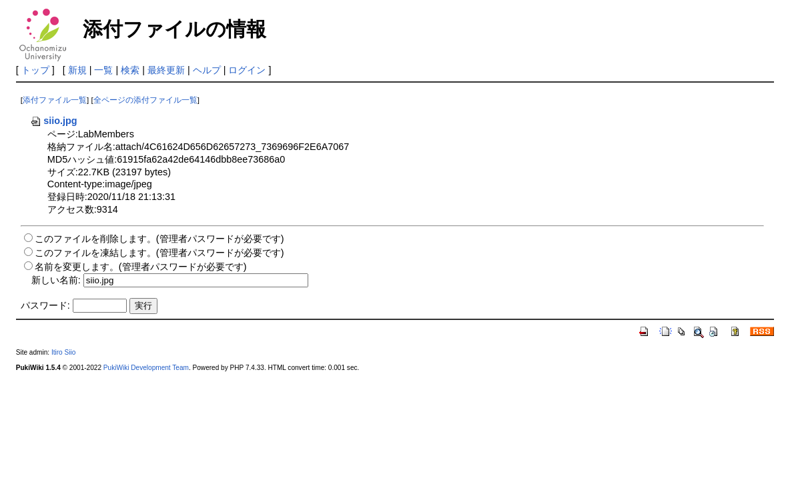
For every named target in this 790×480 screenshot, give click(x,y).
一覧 (103, 70)
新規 (77, 70)
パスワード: (45, 305)
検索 (130, 70)
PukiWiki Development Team (146, 367)
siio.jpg (53, 120)
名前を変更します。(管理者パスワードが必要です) (141, 266)
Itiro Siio (63, 352)
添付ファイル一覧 (55, 100)
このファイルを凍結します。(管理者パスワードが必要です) (159, 252)
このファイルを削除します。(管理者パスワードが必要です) (159, 238)
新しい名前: (56, 280)
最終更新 (166, 70)
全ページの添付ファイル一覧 (145, 100)
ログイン (247, 70)
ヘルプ (207, 70)
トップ (35, 70)
